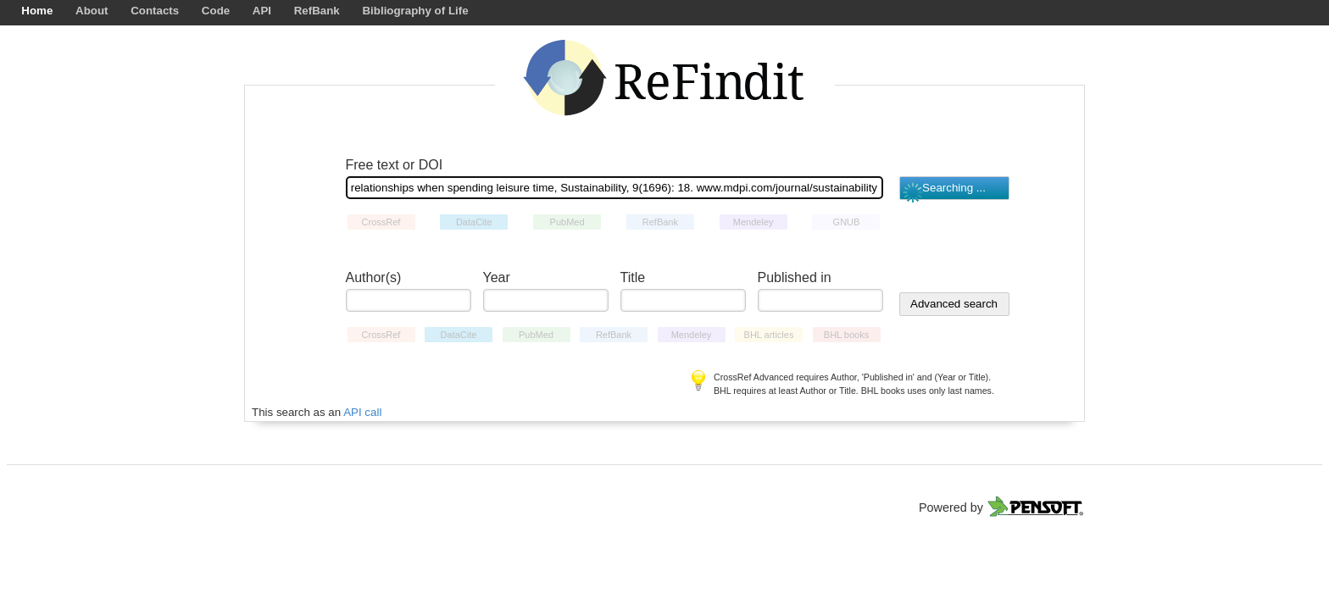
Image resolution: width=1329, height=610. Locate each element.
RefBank (317, 10)
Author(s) (374, 277)
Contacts (155, 10)
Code (216, 10)
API (262, 10)
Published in (794, 277)
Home (37, 10)
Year (496, 277)
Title (633, 277)
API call (362, 412)
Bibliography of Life (415, 10)
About (91, 10)
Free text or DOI (394, 165)
